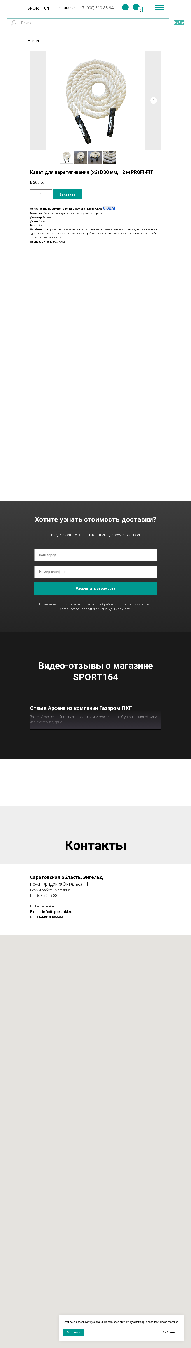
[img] (125, 7)
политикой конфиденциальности (107, 609)
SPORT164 (38, 8)
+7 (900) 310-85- (94, 7)
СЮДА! (109, 208)
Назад (33, 40)
